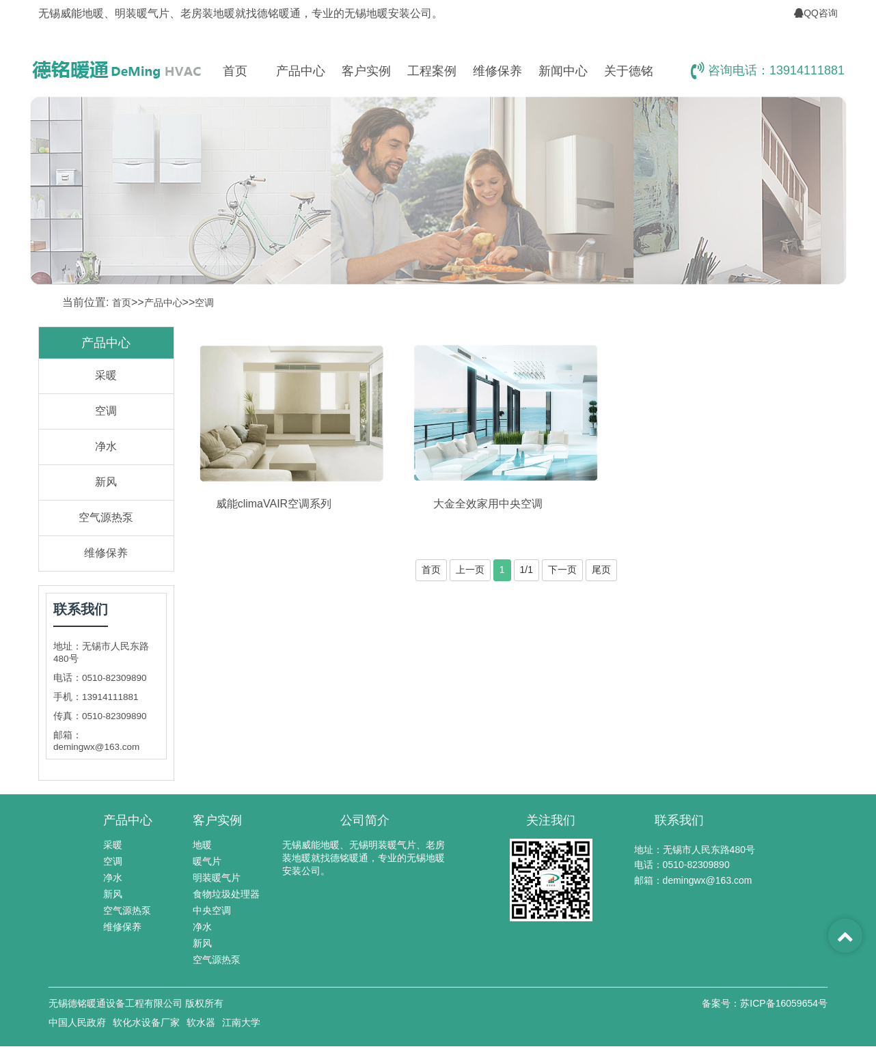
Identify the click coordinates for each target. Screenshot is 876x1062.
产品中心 (300, 71)
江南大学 (241, 1022)
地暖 (202, 844)
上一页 (470, 569)
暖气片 (207, 861)
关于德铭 (628, 71)
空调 (204, 302)
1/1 (526, 569)
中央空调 (212, 910)
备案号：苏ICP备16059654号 (764, 1003)
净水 (106, 446)
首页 (235, 71)
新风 (106, 482)
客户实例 (366, 71)
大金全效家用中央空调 (488, 503)
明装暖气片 (217, 877)
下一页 (562, 569)
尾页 (601, 569)
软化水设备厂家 (146, 1022)
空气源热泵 (106, 517)
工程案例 (431, 71)
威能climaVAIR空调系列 (274, 503)
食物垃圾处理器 (226, 894)
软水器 (201, 1022)
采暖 (106, 375)
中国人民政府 (77, 1022)
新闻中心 (563, 71)
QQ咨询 (816, 13)
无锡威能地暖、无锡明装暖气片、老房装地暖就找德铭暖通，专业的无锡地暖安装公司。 (363, 857)
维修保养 (497, 71)
